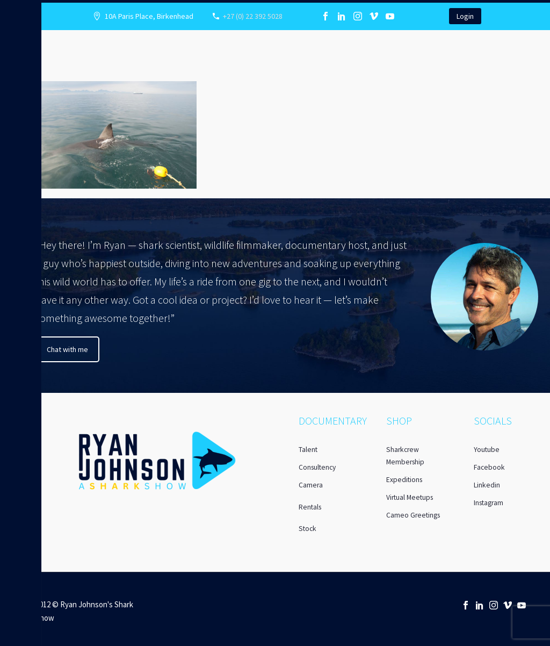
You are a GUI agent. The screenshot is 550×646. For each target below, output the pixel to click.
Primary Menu (12, 11)
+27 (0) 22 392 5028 (253, 16)
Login (465, 16)
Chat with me (67, 349)
